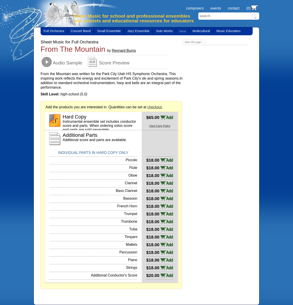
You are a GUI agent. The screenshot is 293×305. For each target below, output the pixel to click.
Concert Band (81, 31)
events (216, 8)
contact (234, 8)
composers (195, 8)
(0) (248, 8)
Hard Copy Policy (159, 126)
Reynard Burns (124, 50)
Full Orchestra (54, 31)
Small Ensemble (109, 31)
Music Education (228, 31)
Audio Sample (67, 62)
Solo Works (164, 31)
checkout (154, 107)
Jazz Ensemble (138, 31)
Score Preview (114, 62)
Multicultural (201, 31)
